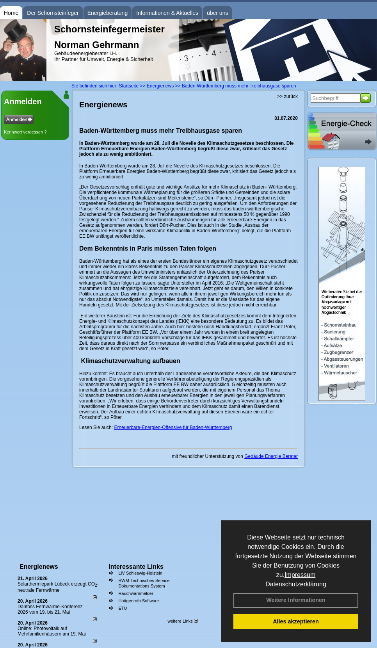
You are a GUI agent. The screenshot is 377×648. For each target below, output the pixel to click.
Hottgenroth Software (138, 600)
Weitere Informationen (295, 600)
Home (11, 13)
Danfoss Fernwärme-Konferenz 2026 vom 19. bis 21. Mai (50, 609)
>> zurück (287, 96)
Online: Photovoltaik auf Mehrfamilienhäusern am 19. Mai (52, 631)
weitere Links (182, 621)
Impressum (300, 574)
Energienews (39, 566)
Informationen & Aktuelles (167, 13)
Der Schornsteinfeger (52, 13)
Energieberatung (107, 13)
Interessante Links (136, 566)
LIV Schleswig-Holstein (140, 573)
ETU (122, 608)
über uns (217, 13)
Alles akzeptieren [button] (296, 621)
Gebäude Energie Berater (271, 456)
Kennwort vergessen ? (25, 132)
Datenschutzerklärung (295, 584)
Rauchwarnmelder (135, 593)
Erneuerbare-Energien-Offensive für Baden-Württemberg (173, 427)
